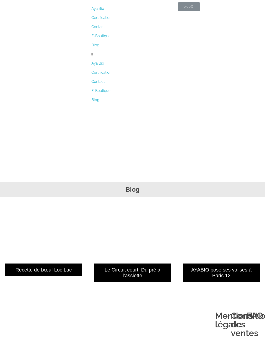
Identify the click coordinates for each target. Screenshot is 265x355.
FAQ (255, 316)
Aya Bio (97, 8)
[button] (132, 54)
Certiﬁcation (101, 18)
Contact (98, 27)
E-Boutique (101, 36)
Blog (95, 45)
